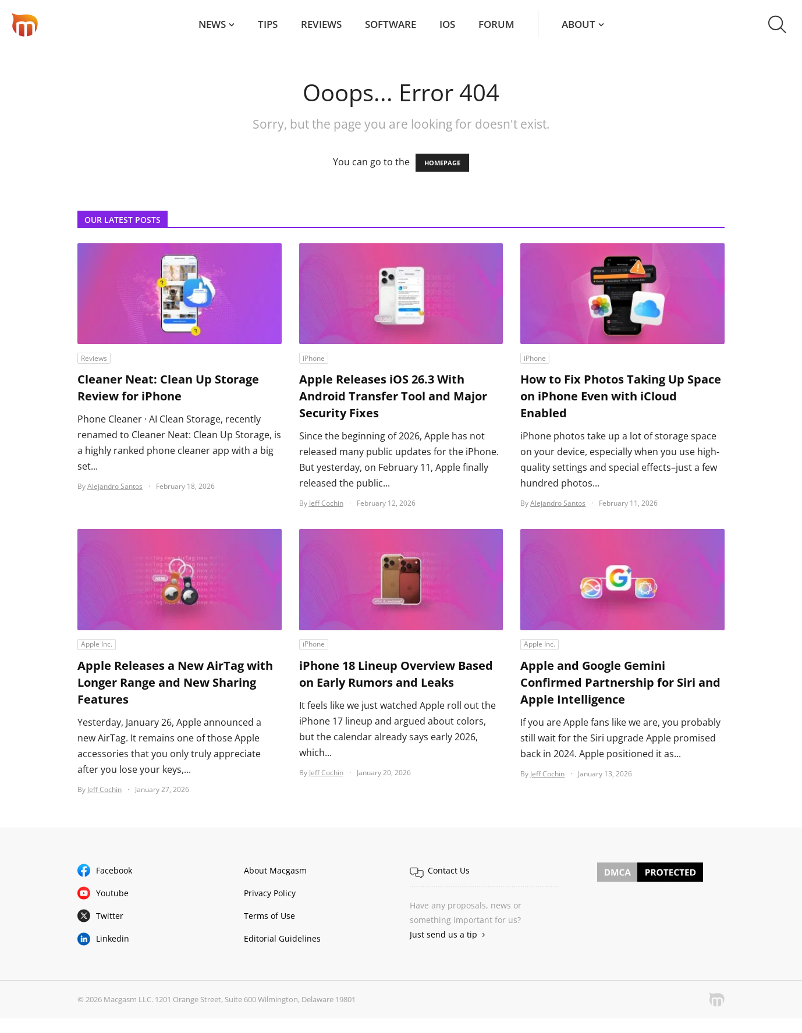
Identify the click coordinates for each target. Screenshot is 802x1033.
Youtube (112, 893)
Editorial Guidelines (282, 938)
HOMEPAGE (442, 162)
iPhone (314, 358)
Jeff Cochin (326, 503)
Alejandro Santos (115, 486)
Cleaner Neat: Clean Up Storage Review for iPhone (168, 387)
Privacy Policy (270, 893)
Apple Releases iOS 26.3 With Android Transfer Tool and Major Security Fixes (393, 396)
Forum (496, 24)
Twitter (109, 915)
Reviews (321, 24)
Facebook (114, 870)
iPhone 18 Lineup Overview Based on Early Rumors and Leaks (396, 674)
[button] (777, 24)
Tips (268, 24)
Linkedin (112, 938)
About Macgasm (275, 870)
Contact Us (449, 870)
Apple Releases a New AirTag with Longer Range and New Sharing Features (175, 682)
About (578, 24)
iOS (447, 24)
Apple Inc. (96, 644)
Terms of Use (269, 915)
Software (390, 24)
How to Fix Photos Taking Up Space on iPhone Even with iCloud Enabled (620, 396)
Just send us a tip (443, 934)
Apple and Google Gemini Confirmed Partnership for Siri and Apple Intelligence (620, 682)
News (212, 24)
